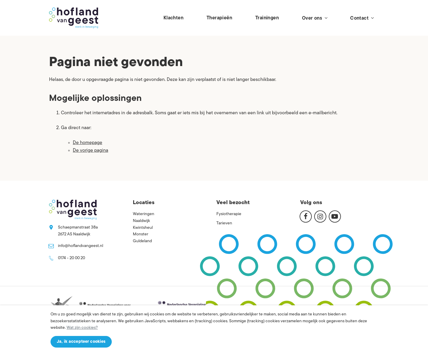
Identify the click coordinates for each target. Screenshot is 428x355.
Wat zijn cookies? (82, 328)
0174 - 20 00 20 (71, 258)
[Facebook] (305, 216)
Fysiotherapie (228, 214)
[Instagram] (320, 216)
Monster (140, 234)
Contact (361, 18)
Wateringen (143, 214)
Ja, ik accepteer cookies (81, 342)
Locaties (144, 203)
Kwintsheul (143, 228)
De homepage (87, 142)
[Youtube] (334, 216)
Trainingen (267, 18)
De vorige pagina (90, 150)
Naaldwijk (141, 221)
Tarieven (224, 223)
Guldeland (142, 241)
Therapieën (219, 18)
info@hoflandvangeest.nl (80, 246)
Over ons (314, 18)
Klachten (173, 18)
